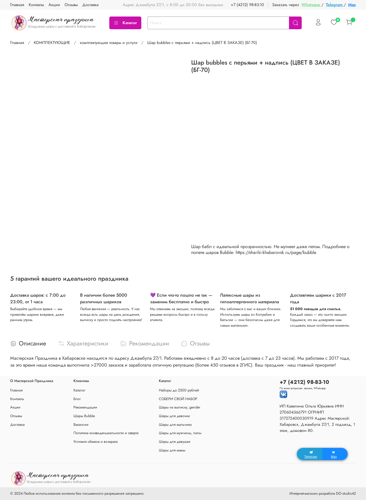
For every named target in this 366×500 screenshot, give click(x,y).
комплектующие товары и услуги (109, 43)
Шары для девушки (174, 441)
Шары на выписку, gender (179, 407)
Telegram (335, 5)
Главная (17, 43)
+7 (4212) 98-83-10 (247, 5)
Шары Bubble (84, 415)
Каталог (125, 23)
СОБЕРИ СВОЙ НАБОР (178, 398)
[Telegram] (309, 454)
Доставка (17, 424)
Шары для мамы (172, 450)
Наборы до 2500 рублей (179, 390)
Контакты (17, 398)
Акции (15, 407)
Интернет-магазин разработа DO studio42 (322, 493)
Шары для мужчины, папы (180, 432)
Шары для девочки (174, 415)
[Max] (335, 454)
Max (352, 5)
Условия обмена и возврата (95, 441)
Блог (77, 398)
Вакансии (80, 424)
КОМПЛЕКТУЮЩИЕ (52, 43)
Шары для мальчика (175, 424)
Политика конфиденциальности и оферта (106, 432)
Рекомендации (85, 407)
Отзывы (16, 415)
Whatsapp (311, 5)
